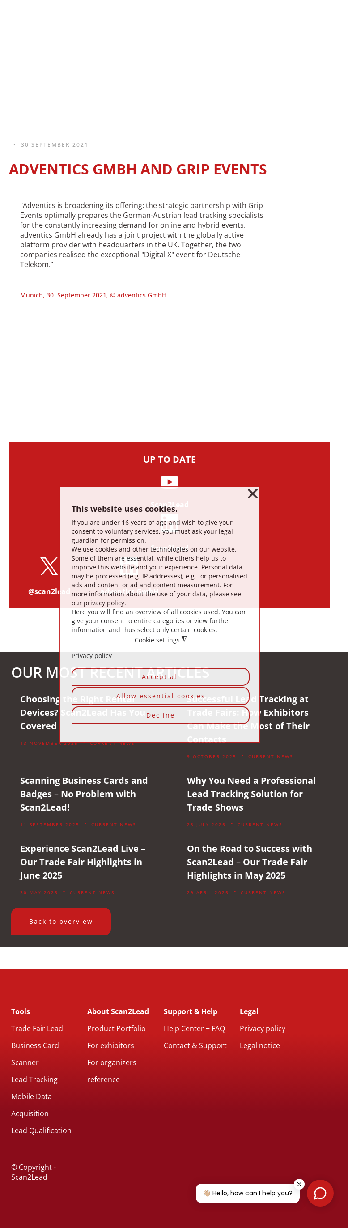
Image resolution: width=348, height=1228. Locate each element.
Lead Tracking (34, 1079)
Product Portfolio (116, 1028)
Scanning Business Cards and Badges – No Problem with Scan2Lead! (84, 793)
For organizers (111, 1062)
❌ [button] (252, 493)
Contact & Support (195, 1045)
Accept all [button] (161, 676)
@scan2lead (49, 591)
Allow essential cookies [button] (160, 696)
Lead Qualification (41, 1130)
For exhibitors (110, 1045)
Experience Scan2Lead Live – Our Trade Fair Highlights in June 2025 (82, 861)
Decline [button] (160, 715)
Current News (112, 743)
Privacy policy (262, 1028)
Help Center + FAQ (194, 1028)
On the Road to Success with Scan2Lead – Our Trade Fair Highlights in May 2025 (249, 861)
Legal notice (260, 1045)
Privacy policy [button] (92, 656)
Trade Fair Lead (37, 1028)
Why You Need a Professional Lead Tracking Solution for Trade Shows (251, 793)
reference (103, 1079)
